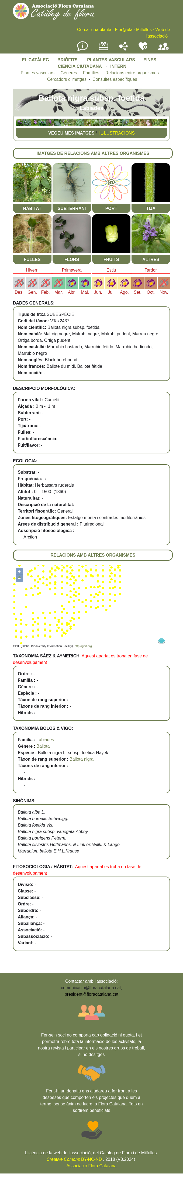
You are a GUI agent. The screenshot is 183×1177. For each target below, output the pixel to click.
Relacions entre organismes (132, 73)
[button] (19, 124)
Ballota (43, 746)
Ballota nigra (82, 759)
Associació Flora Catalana (92, 1165)
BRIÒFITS (68, 60)
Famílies (91, 73)
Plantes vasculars (37, 73)
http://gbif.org (83, 646)
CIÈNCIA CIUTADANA (80, 66)
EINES (149, 60)
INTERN (118, 66)
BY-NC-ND (74, 1159)
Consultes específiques (114, 79)
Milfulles (144, 29)
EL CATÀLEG (35, 60)
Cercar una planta (94, 29)
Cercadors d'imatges (67, 79)
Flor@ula (123, 29)
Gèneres (68, 73)
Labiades (45, 739)
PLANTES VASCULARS (111, 60)
